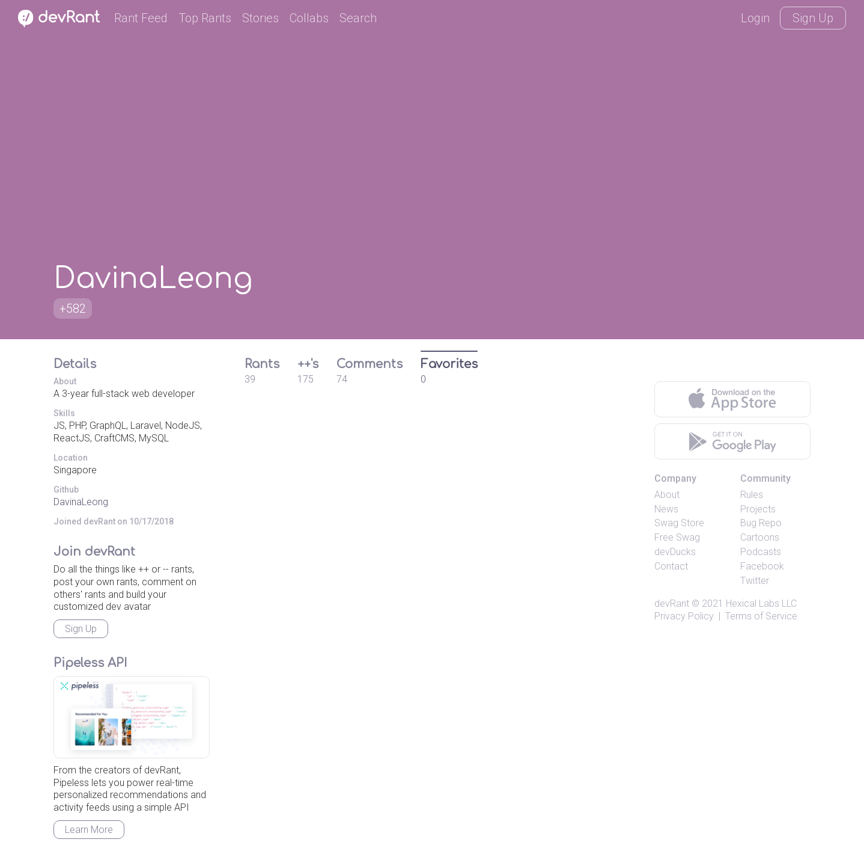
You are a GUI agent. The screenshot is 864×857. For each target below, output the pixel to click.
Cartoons (759, 537)
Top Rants (204, 18)
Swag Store (679, 523)
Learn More (89, 829)
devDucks (675, 552)
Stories (260, 18)
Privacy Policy (684, 616)
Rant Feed (141, 18)
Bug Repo (761, 523)
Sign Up (813, 18)
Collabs (309, 18)
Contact (671, 566)
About (667, 494)
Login (755, 18)
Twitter (754, 580)
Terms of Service (761, 616)
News (666, 509)
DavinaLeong (80, 502)
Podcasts (760, 552)
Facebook (762, 566)
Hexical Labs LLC (761, 603)
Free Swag (677, 537)
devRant (671, 603)
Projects (758, 509)
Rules (751, 494)
